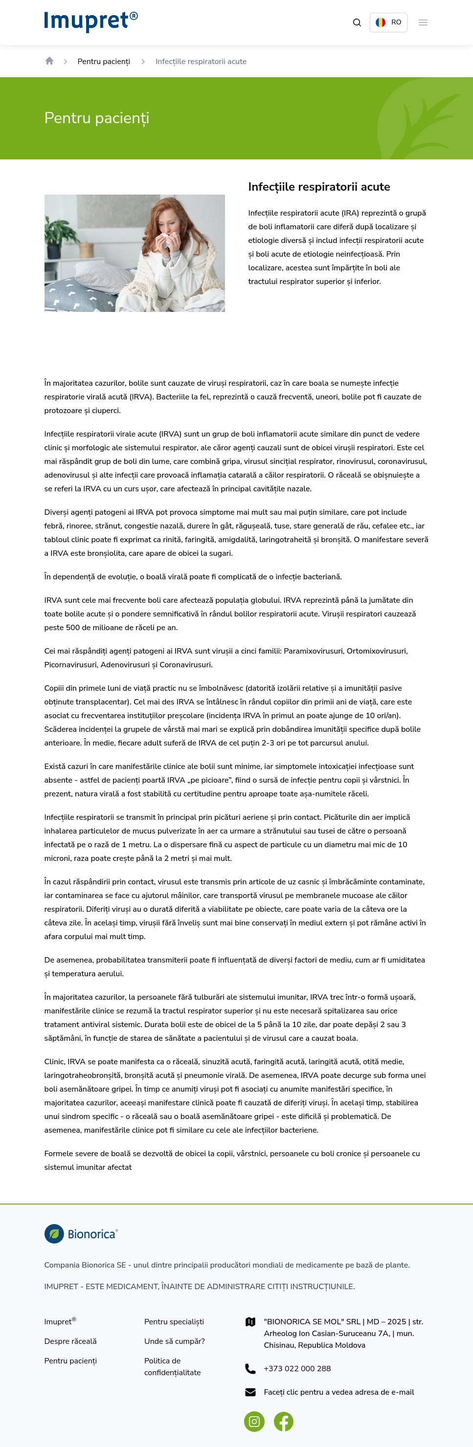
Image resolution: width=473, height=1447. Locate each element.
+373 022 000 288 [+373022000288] (297, 1368)
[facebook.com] (283, 1421)
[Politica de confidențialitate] (186, 1367)
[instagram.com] (254, 1421)
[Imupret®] (61, 1322)
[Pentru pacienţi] (71, 1361)
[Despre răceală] (71, 1341)
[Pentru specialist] (174, 1322)
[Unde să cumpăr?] (174, 1341)
